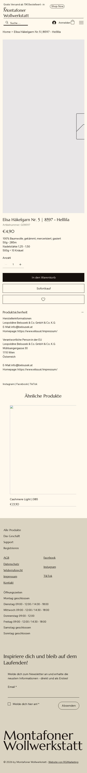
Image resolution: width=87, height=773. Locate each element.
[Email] (42, 693)
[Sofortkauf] (43, 288)
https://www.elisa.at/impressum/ (37, 331)
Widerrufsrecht (13, 570)
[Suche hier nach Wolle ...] (15, 23)
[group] (43, 455)
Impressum (10, 576)
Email (12, 687)
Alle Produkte (12, 530)
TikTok (48, 576)
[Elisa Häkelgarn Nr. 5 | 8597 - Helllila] (37, 31)
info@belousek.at (22, 327)
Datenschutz (11, 564)
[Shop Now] (57, 6)
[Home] (7, 31)
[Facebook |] (22, 384)
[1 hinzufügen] (20, 264)
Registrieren (11, 548)
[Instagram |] (9, 384)
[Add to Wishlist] (43, 299)
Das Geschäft (12, 536)
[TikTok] (33, 384)
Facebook (50, 557)
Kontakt (9, 582)
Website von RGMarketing (63, 762)
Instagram (50, 567)
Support (8, 542)
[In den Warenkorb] (43, 277)
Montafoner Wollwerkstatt (16, 13)
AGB (6, 557)
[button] (72, 22)
